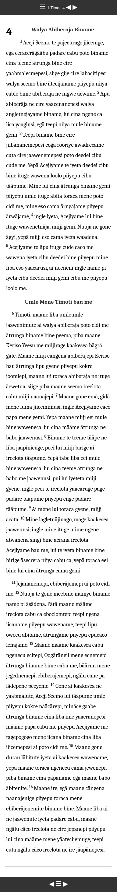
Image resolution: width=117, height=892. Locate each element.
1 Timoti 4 (56, 7)
